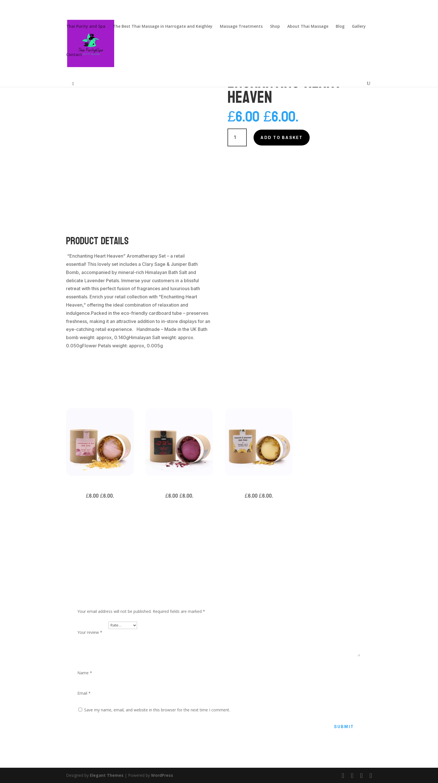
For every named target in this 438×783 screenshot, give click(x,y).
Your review (89, 632)
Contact (74, 55)
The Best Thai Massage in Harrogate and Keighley (162, 26)
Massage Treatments (241, 26)
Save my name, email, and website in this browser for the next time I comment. (157, 710)
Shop (275, 26)
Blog (340, 26)
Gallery (359, 26)
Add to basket (281, 137)
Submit (344, 726)
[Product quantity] (237, 137)
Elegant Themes (107, 775)
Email (84, 693)
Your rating (93, 624)
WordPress (162, 775)
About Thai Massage (307, 26)
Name (84, 672)
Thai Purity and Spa (85, 26)
